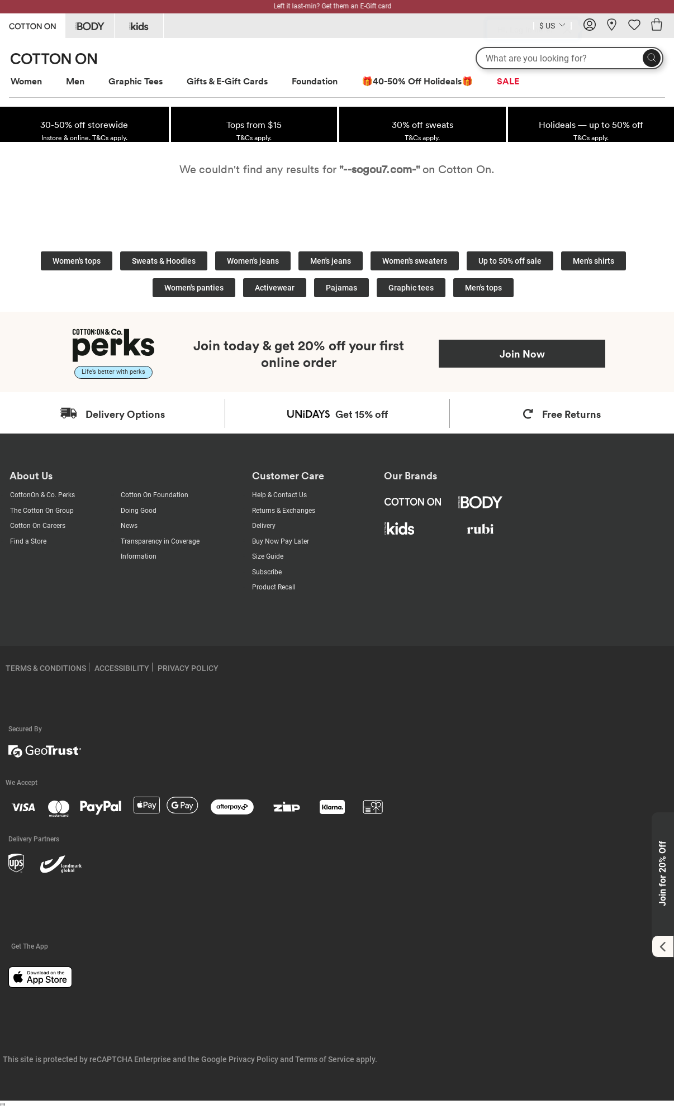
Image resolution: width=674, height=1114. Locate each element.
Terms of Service (324, 1059)
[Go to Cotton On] (32, 24)
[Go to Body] (89, 25)
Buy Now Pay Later (280, 541)
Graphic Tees (135, 81)
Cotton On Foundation (154, 495)
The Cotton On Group (42, 511)
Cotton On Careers (37, 526)
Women (26, 81)
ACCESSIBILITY (121, 668)
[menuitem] (36, 81)
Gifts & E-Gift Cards (227, 81)
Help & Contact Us (279, 495)
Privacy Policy (253, 1059)
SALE (508, 81)
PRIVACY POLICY (188, 668)
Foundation (315, 81)
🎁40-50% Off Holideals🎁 (417, 81)
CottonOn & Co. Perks (42, 495)
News (129, 526)
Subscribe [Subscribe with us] (267, 572)
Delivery (264, 526)
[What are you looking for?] (569, 58)
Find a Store (28, 541)
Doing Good (138, 511)
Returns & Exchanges (283, 511)
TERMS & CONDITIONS (46, 668)
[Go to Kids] (139, 25)
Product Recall (274, 587)
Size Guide (267, 556)
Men (75, 81)
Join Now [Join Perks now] (522, 353)
